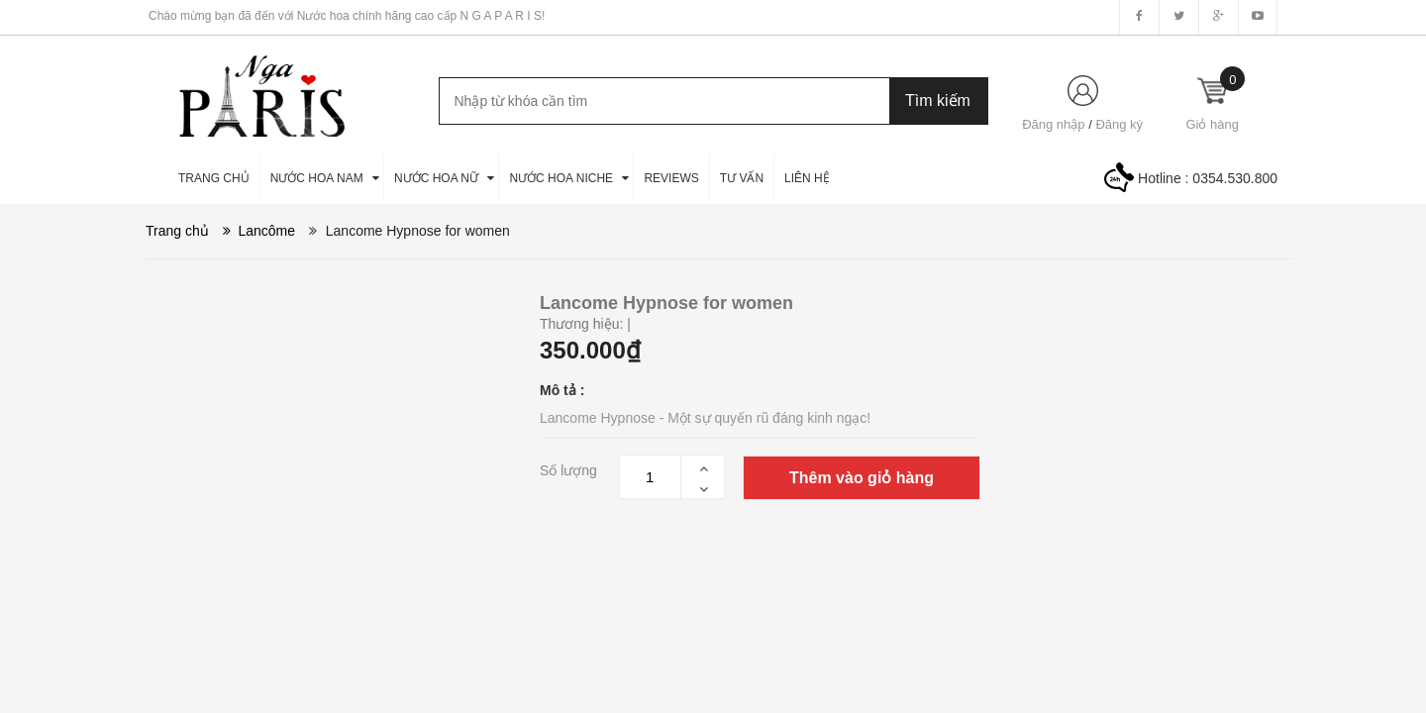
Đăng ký (1119, 124)
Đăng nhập (1053, 124)
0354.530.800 (1234, 178)
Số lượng (568, 470)
